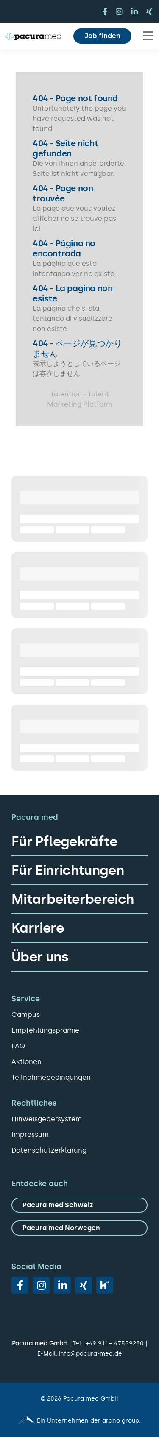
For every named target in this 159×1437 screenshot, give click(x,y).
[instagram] (119, 11)
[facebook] (105, 11)
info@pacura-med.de (90, 1353)
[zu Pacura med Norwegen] (79, 1228)
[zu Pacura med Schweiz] (79, 1205)
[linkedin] (134, 11)
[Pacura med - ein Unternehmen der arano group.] (79, 1421)
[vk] (104, 1285)
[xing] (149, 11)
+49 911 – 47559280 (115, 1343)
